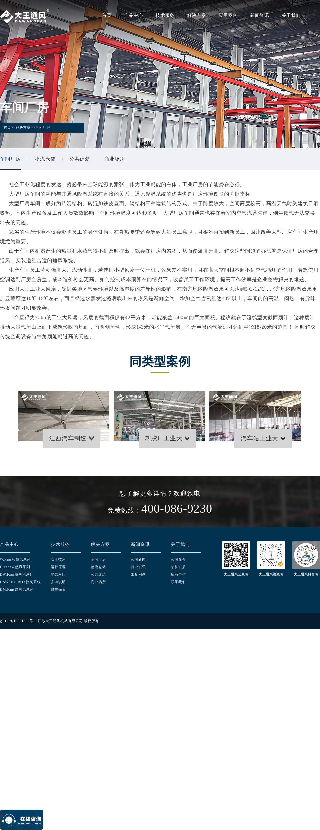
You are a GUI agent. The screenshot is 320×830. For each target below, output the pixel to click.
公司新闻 (138, 559)
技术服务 (165, 15)
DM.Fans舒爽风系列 (17, 589)
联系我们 (178, 582)
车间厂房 (42, 127)
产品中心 (133, 15)
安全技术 (58, 559)
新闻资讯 (259, 15)
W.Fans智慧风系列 (15, 559)
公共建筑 (80, 159)
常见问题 (138, 574)
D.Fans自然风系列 (15, 567)
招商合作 (178, 574)
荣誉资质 (178, 567)
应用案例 (228, 15)
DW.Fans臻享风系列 (17, 574)
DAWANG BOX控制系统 (20, 582)
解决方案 (196, 15)
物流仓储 (45, 159)
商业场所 (114, 159)
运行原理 (58, 567)
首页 (107, 15)
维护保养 (58, 589)
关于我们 (291, 15)
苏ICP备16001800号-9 (18, 621)
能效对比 (58, 574)
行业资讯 (138, 567)
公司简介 (178, 559)
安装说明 (58, 582)
